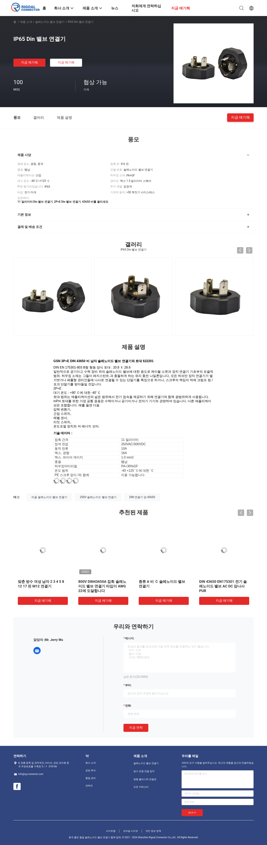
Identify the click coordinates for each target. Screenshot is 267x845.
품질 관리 (90, 778)
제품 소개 (26, 21)
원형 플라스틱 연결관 (145, 779)
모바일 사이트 (130, 831)
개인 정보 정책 (153, 831)
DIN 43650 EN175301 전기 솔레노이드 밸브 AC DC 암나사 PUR (223, 586)
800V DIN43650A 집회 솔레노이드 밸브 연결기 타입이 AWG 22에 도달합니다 (102, 586)
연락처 (89, 785)
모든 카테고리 (141, 787)
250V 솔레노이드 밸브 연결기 (98, 497)
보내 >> (192, 812)
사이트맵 (110, 831)
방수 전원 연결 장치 (144, 771)
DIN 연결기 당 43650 (142, 497)
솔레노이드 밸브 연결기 (50, 21)
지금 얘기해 (29, 62)
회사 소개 (90, 762)
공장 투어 (90, 770)
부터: (128, 685)
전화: (128, 705)
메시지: (129, 638)
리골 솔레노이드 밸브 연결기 (49, 497)
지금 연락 (136, 727)
